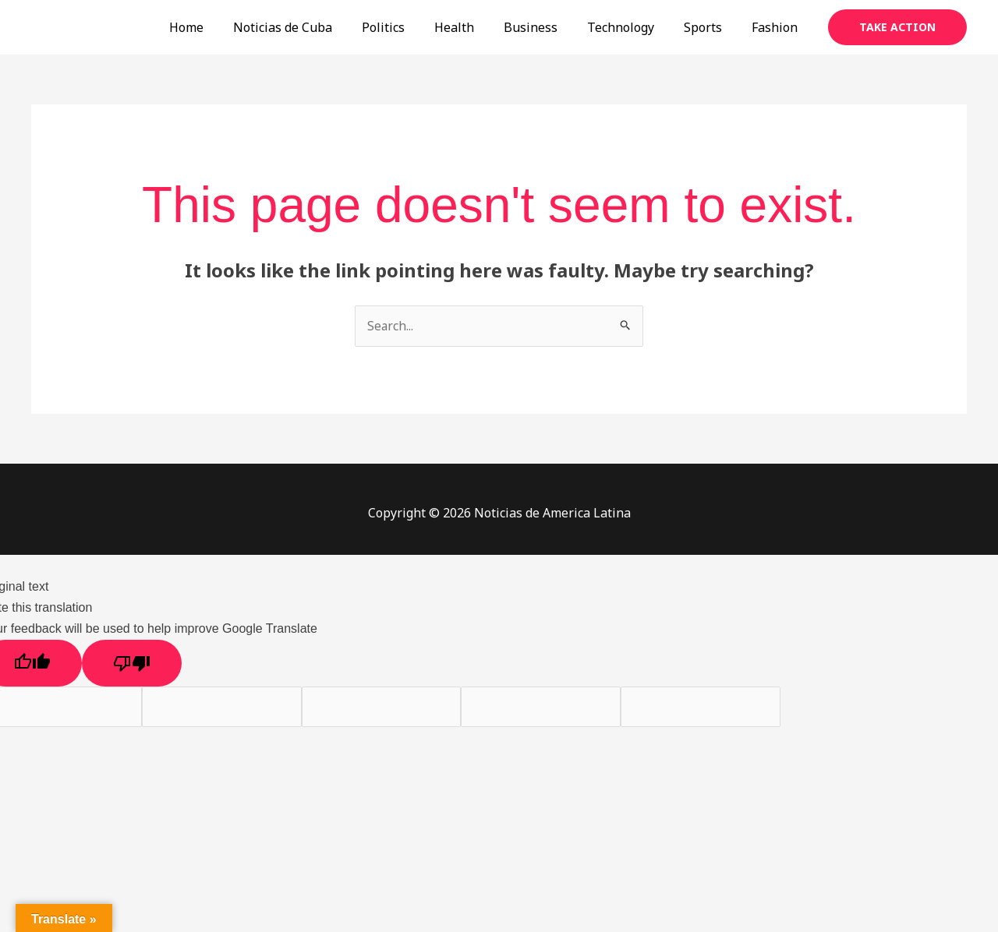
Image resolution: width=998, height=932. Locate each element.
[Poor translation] (132, 663)
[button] (897, 27)
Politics (409, 27)
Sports (710, 27)
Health (475, 27)
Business (547, 27)
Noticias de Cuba (313, 27)
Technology (632, 27)
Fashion (777, 27)
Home (221, 27)
